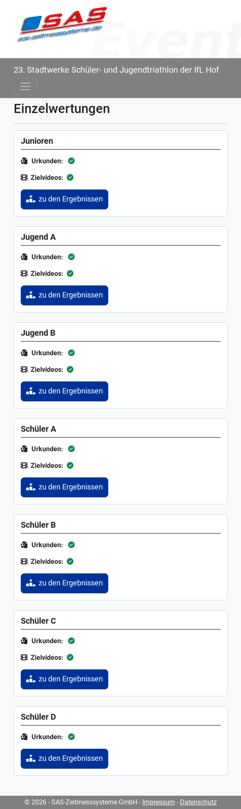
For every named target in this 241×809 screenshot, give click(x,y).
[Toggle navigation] (25, 86)
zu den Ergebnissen (64, 199)
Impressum (158, 802)
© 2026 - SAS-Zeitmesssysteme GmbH (80, 802)
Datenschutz (198, 802)
